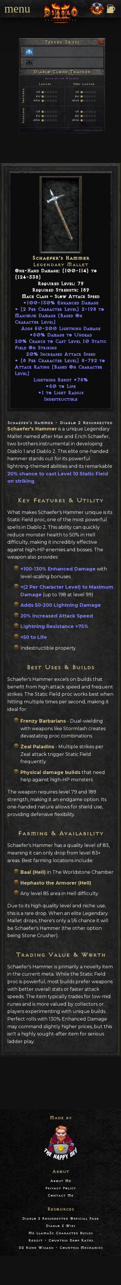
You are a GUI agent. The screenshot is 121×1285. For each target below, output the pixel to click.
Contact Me (60, 1195)
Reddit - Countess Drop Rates (60, 1240)
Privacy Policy (60, 1188)
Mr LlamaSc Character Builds (60, 1233)
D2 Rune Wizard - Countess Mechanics (61, 1248)
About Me (60, 1181)
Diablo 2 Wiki (60, 1226)
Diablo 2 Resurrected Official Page (60, 1218)
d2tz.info (98, 130)
